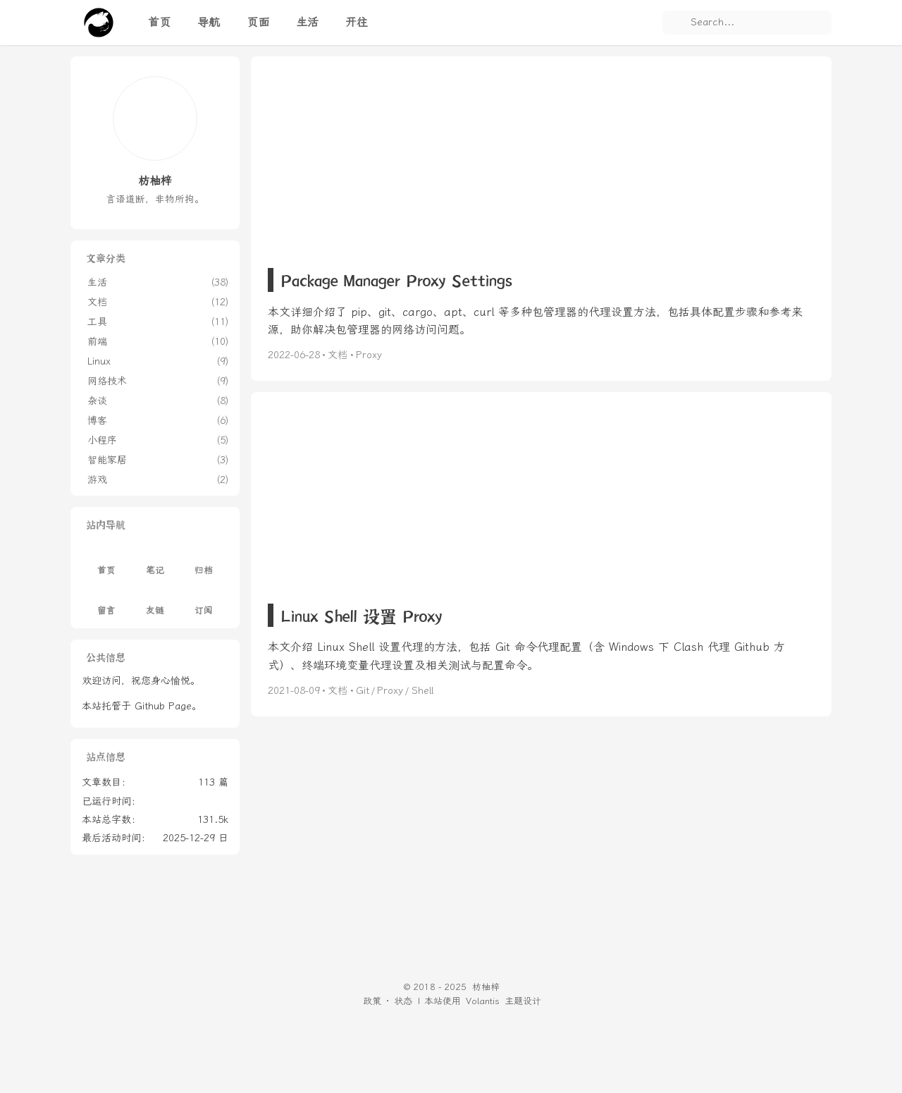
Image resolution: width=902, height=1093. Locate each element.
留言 (106, 602)
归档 (203, 562)
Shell (422, 691)
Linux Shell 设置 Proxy (361, 615)
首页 (106, 562)
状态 (403, 1001)
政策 (372, 1001)
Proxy (369, 355)
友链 (155, 602)
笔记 (155, 562)
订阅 (203, 602)
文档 (337, 355)
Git (362, 691)
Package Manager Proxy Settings (396, 280)
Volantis (483, 1001)
